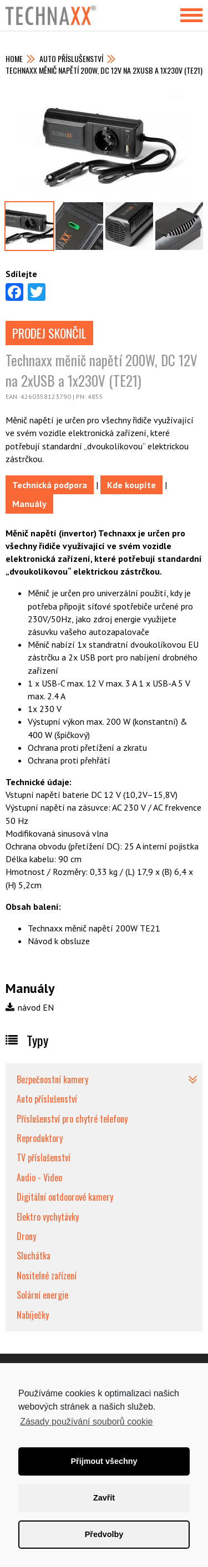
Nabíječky (33, 1315)
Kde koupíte (131, 484)
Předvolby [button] (104, 1534)
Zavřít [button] (104, 1497)
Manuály (29, 503)
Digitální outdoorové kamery (65, 1197)
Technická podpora (49, 484)
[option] (104, 145)
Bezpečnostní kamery (52, 1079)
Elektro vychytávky (48, 1216)
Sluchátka (33, 1255)
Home (14, 58)
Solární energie (42, 1295)
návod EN (30, 1007)
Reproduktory (40, 1138)
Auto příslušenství (71, 58)
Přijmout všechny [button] (104, 1461)
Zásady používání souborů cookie (86, 1421)
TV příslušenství (43, 1157)
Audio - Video (39, 1177)
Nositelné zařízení (47, 1275)
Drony (26, 1236)
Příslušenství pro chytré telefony (72, 1118)
